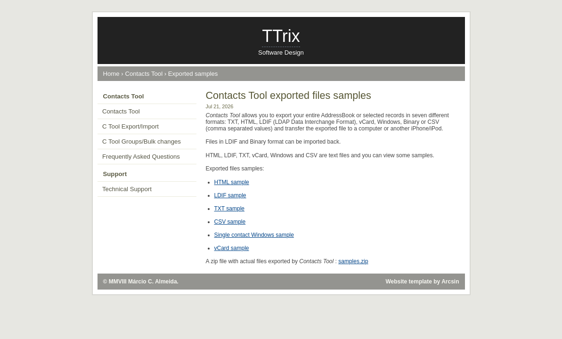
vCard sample (231, 248)
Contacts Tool (144, 73)
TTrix (281, 36)
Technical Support (127, 189)
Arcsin (450, 281)
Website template (408, 281)
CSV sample (230, 221)
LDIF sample (230, 195)
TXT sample (229, 208)
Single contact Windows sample (254, 235)
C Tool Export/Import (130, 126)
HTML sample (231, 182)
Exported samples (193, 73)
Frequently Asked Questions (141, 156)
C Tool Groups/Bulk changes (141, 141)
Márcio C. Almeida (152, 281)
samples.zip (353, 261)
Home (111, 73)
